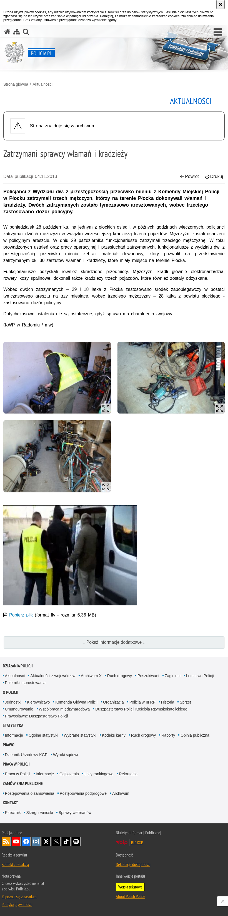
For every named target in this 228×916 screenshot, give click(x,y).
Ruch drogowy (119, 676)
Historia (167, 702)
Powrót (189, 176)
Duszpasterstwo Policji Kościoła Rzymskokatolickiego (141, 709)
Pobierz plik (21, 615)
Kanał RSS (6, 841)
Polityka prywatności (17, 904)
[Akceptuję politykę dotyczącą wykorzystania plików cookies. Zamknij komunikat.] (220, 4)
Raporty (168, 735)
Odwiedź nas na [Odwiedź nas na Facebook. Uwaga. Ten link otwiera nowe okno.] (26, 841)
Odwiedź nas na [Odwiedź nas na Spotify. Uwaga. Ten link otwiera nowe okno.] (76, 841)
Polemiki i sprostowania (25, 682)
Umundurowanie (19, 709)
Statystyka (13, 725)
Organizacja (113, 702)
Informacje (14, 735)
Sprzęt (185, 702)
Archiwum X (91, 676)
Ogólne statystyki (43, 735)
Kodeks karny (114, 735)
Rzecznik (13, 812)
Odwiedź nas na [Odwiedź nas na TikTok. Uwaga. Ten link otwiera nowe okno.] (66, 841)
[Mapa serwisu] (16, 31)
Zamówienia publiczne (23, 783)
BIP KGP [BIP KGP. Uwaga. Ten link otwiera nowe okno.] (137, 842)
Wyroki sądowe (66, 754)
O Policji (10, 692)
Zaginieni (173, 676)
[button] (218, 32)
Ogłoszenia (69, 774)
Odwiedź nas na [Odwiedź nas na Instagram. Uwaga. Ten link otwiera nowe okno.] (36, 841)
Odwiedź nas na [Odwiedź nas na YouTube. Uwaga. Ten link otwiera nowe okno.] (16, 841)
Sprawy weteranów (75, 812)
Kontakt (10, 803)
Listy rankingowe (98, 774)
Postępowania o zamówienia (29, 793)
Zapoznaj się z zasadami (19, 896)
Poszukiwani (148, 676)
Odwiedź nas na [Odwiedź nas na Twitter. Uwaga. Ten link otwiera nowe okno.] (56, 841)
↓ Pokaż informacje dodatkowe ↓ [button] (114, 642)
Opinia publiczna (195, 735)
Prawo (8, 745)
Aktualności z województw (52, 676)
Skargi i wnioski (39, 812)
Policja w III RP (142, 702)
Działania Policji (18, 666)
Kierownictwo (38, 702)
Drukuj (214, 176)
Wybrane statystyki (80, 735)
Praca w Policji (16, 764)
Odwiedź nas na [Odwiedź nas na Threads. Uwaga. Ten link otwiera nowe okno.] (46, 841)
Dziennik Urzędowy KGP (26, 754)
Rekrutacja (128, 774)
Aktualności (42, 84)
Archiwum (120, 793)
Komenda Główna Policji (76, 702)
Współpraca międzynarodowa (64, 709)
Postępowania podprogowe (83, 793)
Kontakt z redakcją (15, 864)
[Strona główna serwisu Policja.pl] (7, 31)
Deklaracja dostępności (133, 864)
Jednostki (13, 702)
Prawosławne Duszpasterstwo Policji (36, 716)
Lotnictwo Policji (200, 676)
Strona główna (15, 84)
